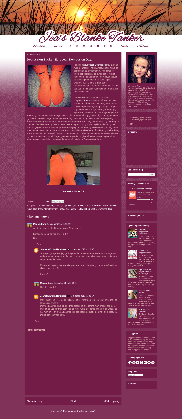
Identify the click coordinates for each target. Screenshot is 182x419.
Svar (35, 238)
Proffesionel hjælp (67, 209)
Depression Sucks (83, 100)
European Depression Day (97, 65)
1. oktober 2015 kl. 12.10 (58, 224)
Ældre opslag (111, 401)
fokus (29, 209)
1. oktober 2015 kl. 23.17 (82, 296)
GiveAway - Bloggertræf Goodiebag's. (144, 232)
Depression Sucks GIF (73, 191)
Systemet (102, 209)
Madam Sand (39, 224)
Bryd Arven (56, 205)
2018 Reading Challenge (141, 188)
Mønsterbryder (51, 209)
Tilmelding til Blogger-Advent (145, 252)
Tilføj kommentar (36, 330)
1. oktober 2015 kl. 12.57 (82, 249)
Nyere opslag (34, 401)
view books (151, 207)
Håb (35, 209)
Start (73, 401)
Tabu (110, 209)
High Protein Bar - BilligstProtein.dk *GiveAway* (145, 272)
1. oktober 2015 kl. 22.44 (65, 283)
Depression (67, 205)
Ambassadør (44, 205)
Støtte (94, 209)
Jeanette (139, 192)
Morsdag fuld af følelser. (145, 292)
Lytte (40, 209)
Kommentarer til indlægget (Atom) (79, 411)
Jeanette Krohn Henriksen (53, 249)
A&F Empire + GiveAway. (144, 310)
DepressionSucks (82, 205)
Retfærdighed (83, 209)
